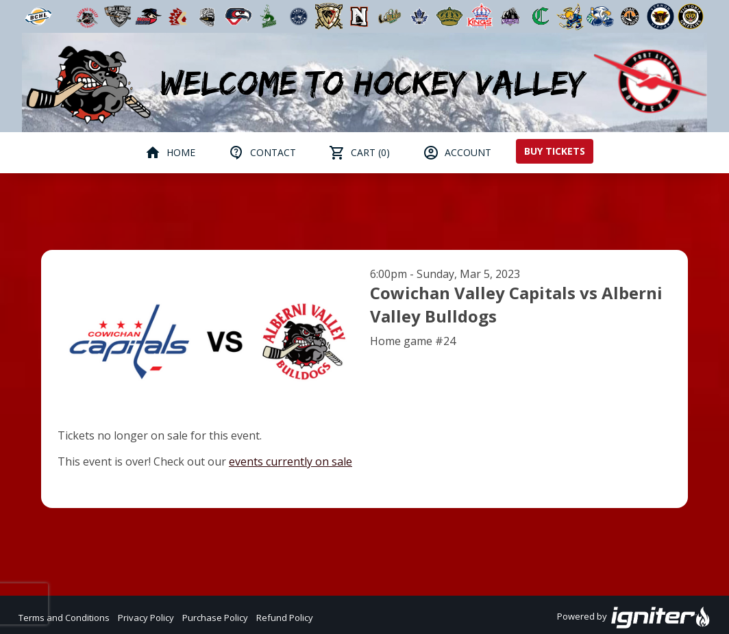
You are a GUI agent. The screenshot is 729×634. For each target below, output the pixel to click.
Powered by (634, 618)
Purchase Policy (215, 617)
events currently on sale (290, 461)
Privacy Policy (146, 617)
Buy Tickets (554, 150)
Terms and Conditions (64, 617)
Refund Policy (284, 617)
